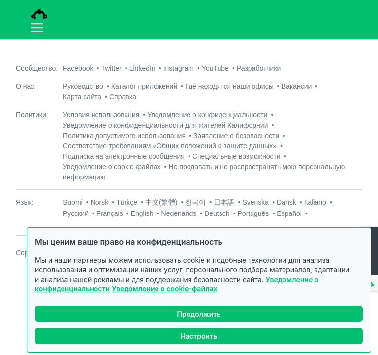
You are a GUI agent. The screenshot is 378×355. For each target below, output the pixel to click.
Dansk (286, 202)
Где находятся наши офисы (229, 86)
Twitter (111, 68)
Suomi (73, 202)
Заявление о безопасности (236, 136)
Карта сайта (82, 97)
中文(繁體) (161, 202)
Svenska (255, 202)
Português (253, 213)
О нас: (26, 86)
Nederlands (179, 213)
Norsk (100, 202)
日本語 (224, 202)
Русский (76, 213)
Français (109, 213)
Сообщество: (37, 68)
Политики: (32, 115)
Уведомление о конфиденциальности (207, 115)
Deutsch (216, 213)
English (142, 213)
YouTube (215, 68)
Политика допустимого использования (124, 136)
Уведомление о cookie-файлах (164, 288)
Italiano (315, 202)
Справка (122, 97)
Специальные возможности (236, 156)
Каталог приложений (144, 86)
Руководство (83, 86)
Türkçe (126, 202)
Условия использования (101, 115)
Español (289, 213)
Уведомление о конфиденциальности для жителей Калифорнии (165, 125)
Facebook (78, 68)
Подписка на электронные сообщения (124, 156)
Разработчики (259, 68)
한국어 (195, 202)
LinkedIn (142, 68)
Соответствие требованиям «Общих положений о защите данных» (170, 146)
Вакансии (297, 86)
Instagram (178, 68)
